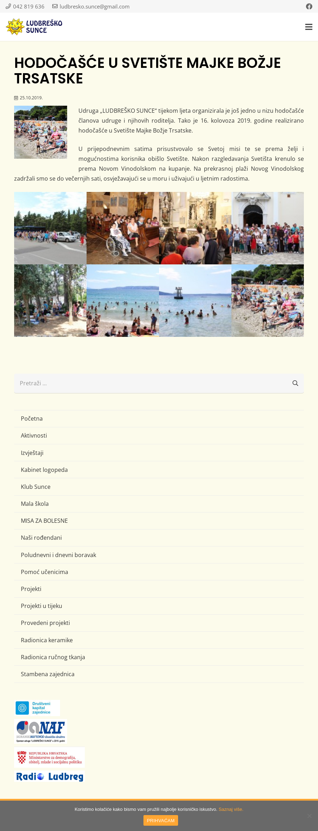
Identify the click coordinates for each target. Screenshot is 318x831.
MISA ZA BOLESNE (44, 521)
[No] (309, 815)
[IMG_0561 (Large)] (123, 228)
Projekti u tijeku (41, 606)
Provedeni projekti (45, 623)
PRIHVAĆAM (161, 820)
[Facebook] (309, 6)
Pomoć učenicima (44, 572)
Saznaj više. (231, 809)
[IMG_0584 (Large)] (50, 300)
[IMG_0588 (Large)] (123, 300)
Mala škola (35, 504)
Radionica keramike (47, 640)
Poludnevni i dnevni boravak (58, 555)
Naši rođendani (41, 538)
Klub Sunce (36, 487)
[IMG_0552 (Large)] (50, 228)
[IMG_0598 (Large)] (267, 300)
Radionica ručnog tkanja (53, 657)
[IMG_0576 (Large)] (267, 228)
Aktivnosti (34, 435)
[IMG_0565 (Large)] (195, 228)
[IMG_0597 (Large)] (195, 300)
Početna (32, 418)
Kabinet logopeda (44, 470)
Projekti (31, 589)
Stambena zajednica (48, 674)
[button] (309, 27)
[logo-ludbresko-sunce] (34, 26)
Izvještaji (32, 453)
